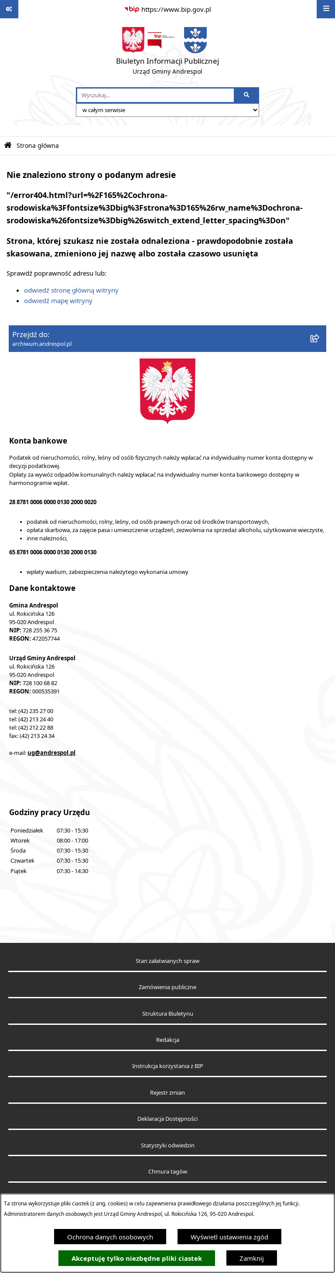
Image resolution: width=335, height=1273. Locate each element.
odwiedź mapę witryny (58, 300)
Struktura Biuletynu (167, 1013)
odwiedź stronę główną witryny (71, 290)
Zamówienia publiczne (167, 987)
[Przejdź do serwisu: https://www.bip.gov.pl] (167, 9)
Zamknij (251, 1258)
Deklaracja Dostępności (167, 1119)
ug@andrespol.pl (51, 753)
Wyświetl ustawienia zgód (229, 1236)
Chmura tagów (167, 1171)
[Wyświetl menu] (326, 9)
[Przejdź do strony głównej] (167, 52)
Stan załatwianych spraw (167, 961)
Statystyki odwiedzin (168, 1145)
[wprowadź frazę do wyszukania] (155, 95)
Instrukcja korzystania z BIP (167, 1066)
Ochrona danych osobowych (110, 1236)
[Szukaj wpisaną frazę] (247, 95)
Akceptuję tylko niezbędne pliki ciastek (137, 1258)
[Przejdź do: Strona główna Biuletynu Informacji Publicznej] (8, 145)
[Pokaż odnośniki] (9, 9)
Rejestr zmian (167, 1092)
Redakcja (167, 1040)
